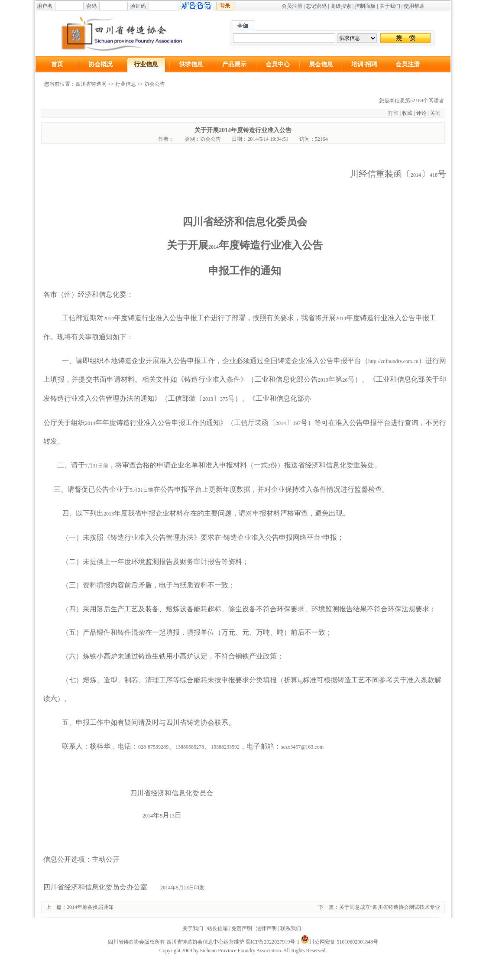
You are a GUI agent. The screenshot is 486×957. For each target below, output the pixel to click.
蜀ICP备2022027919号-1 (273, 942)
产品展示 (234, 64)
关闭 (435, 113)
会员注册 (292, 6)
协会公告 (154, 84)
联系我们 (290, 928)
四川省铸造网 (91, 84)
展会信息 (321, 64)
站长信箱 (217, 928)
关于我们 (389, 6)
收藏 (407, 113)
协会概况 (100, 64)
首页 (57, 64)
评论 (421, 113)
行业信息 (146, 64)
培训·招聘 (364, 64)
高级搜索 (340, 6)
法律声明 (266, 928)
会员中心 (278, 64)
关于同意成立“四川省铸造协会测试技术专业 (389, 907)
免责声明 (241, 928)
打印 (393, 113)
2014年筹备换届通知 (90, 907)
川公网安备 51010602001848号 (339, 942)
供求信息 (191, 64)
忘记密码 (316, 6)
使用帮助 (414, 6)
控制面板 (365, 6)
